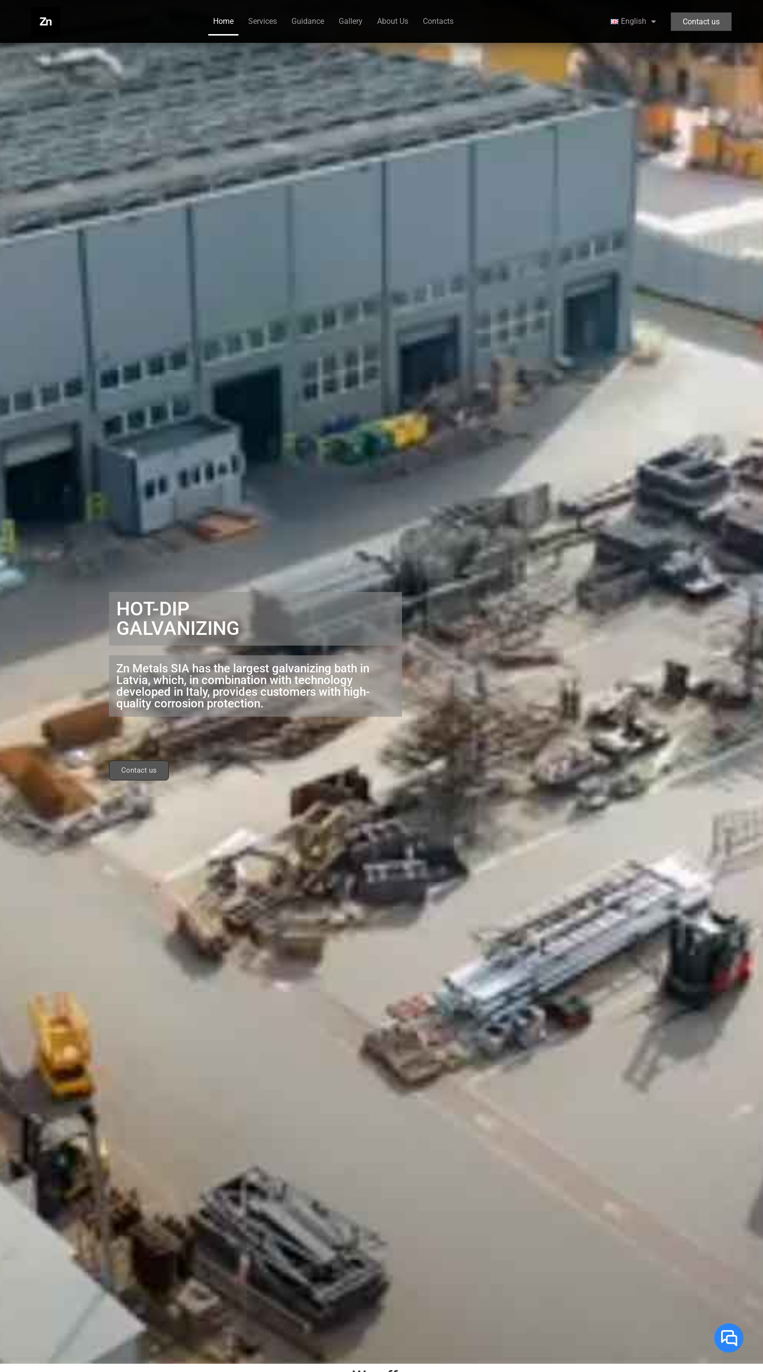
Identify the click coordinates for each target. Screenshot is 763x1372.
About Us (392, 21)
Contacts (438, 21)
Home (223, 21)
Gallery (351, 21)
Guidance (307, 21)
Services (262, 21)
